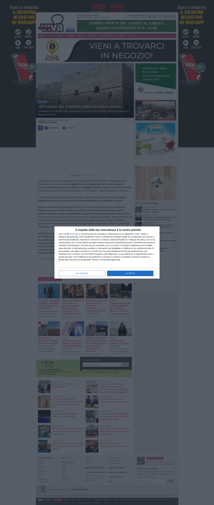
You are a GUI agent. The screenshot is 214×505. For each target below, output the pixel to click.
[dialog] (107, 252)
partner (78, 234)
